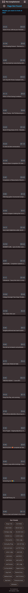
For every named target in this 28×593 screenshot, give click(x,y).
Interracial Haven (8, 548)
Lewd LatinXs (19, 560)
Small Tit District (20, 576)
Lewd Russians (9, 564)
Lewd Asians (9, 556)
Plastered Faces (19, 572)
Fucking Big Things (8, 544)
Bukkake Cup (8, 536)
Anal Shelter (19, 523)
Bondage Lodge (8, 532)
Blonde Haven (19, 528)
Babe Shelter (9, 528)
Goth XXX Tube (20, 544)
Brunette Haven (20, 532)
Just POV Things (20, 548)
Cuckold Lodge (19, 536)
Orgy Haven (8, 572)
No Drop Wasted (8, 568)
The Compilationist (11, 2)
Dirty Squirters (9, 540)
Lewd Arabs (19, 552)
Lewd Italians (9, 560)
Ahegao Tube (9, 523)
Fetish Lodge (19, 540)
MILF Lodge (19, 564)
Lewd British (19, 556)
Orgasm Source (20, 568)
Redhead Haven (8, 576)
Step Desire (7, 580)
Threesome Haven (18, 580)
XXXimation (14, 584)
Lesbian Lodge (9, 552)
